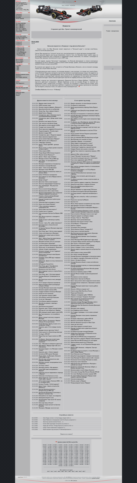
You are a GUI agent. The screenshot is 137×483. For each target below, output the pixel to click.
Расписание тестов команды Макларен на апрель (84, 359)
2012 (48, 471)
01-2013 (81, 446)
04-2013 (65, 446)
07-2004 (55, 461)
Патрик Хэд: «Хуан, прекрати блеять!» (49, 111)
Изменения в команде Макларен (47, 165)
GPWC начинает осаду (45, 105)
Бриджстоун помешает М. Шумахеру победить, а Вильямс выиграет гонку (84, 367)
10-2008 (71, 453)
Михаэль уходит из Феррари (78, 381)
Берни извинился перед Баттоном (48, 136)
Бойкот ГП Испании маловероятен (48, 174)
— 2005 (17, 68)
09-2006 (60, 457)
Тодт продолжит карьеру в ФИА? (48, 295)
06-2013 (55, 446)
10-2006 (55, 457)
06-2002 (60, 465)
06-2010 (60, 450)
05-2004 (65, 461)
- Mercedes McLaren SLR (21, 87)
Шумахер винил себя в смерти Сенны (48, 190)
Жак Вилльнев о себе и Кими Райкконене (82, 145)
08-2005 (81, 458)
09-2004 (44, 461)
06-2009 (76, 451)
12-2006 (44, 457)
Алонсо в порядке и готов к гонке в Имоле (82, 247)
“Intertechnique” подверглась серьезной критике (83, 147)
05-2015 (60, 444)
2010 (55, 471)
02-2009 (50, 453)
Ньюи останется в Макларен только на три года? (84, 214)
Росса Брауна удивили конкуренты (48, 301)
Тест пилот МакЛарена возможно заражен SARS (83, 374)
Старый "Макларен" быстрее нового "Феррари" (83, 156)
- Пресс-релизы (19, 5)
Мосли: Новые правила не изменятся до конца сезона (85, 203)
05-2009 (81, 451)
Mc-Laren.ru (74, 480)
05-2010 (65, 450)
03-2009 (44, 453)
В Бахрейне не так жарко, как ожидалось (50, 395)
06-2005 (44, 460)
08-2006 (65, 457)
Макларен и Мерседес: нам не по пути (49, 408)
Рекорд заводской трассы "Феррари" (80, 383)
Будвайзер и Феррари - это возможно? (81, 141)
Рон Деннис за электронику (78, 105)
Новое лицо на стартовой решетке (80, 231)
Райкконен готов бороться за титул (48, 375)
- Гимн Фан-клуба (20, 39)
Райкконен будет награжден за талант (49, 202)
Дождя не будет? (43, 180)
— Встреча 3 (18, 43)
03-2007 (76, 456)
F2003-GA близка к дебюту (78, 135)
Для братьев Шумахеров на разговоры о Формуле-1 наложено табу (50, 393)
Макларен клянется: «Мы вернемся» (48, 367)
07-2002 (87, 464)
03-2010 (76, 450)
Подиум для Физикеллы (77, 293)
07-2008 (87, 453)
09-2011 (50, 449)
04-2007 (71, 456)
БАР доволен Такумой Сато (46, 264)
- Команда (18, 17)
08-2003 (65, 463)
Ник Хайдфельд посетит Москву (79, 310)
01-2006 (55, 458)
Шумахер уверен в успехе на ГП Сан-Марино (82, 245)
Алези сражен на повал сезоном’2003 (81, 252)
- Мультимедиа (19, 61)
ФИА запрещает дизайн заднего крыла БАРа (51, 312)
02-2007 (81, 456)
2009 (59, 471)
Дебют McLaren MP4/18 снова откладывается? (83, 336)
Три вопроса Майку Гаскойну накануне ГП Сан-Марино (85, 241)
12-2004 (76, 460)
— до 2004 (18, 65)
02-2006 (50, 458)
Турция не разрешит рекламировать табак (50, 245)
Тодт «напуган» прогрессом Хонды (48, 123)
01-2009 (55, 453)
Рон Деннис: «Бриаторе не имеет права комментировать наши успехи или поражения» (49, 340)
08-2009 (65, 451)
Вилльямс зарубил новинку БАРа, (48, 289)
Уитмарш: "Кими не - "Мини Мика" (80, 217)
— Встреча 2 (18, 42)
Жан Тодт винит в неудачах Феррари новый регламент (85, 338)
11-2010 (50, 450)
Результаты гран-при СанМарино (80, 199)
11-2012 (44, 447)
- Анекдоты (18, 75)
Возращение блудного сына (46, 397)
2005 (73, 471)
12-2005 (60, 458)
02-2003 (50, 464)
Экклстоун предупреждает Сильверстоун (49, 183)
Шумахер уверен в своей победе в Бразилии (82, 370)
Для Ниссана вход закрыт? (46, 306)
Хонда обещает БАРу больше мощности (49, 153)
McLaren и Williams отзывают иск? (80, 289)
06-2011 (65, 449)
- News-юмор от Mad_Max (22, 9)
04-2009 (87, 451)
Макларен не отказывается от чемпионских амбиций (85, 113)
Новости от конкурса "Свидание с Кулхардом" (83, 296)
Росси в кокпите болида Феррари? (48, 189)
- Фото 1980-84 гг (20, 26)
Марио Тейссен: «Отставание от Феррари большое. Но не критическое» (49, 321)
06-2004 (60, 461)
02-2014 (44, 446)
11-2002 (66, 464)
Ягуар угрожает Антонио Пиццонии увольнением (84, 133)
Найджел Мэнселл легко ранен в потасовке (82, 149)
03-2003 (44, 464)
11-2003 (50, 463)
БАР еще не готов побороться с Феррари (49, 310)
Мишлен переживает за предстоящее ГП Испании (84, 189)
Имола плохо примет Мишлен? (47, 204)
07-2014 (76, 444)
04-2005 (55, 460)
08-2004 (50, 461)
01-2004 (87, 461)
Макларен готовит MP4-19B (46, 169)
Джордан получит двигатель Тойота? (49, 330)
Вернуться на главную (66, 434)
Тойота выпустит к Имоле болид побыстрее (50, 332)
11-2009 (50, 451)
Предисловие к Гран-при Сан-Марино (80, 278)
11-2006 (50, 457)
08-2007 (50, 456)
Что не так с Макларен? (45, 299)
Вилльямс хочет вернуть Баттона (48, 121)
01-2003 (55, 464)
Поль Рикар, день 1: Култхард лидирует (49, 274)
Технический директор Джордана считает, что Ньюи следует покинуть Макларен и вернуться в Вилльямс (85, 211)
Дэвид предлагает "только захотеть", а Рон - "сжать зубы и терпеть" (50, 378)
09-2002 (76, 464)
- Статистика (18, 31)
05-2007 (65, 456)
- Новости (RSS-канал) (21, 4)
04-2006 (87, 457)
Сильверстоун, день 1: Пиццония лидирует (50, 135)
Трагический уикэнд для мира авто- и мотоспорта (84, 158)
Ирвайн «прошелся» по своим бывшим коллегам (84, 103)
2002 (83, 471)
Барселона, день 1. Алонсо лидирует (48, 352)
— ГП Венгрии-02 (19, 48)
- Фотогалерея (19, 59)
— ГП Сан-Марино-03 (20, 52)
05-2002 (65, 465)
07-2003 (71, 463)
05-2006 (81, 457)
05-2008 (50, 454)
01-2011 (86, 449)
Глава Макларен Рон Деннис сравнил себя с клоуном (85, 357)
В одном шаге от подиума (46, 211)
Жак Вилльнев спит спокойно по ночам (81, 139)
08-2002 (81, 464)
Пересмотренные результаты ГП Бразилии (82, 342)
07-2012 (55, 447)
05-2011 (71, 449)
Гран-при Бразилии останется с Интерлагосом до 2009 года (47, 390)
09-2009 (60, 451)
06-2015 (55, 444)
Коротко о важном (76, 225)
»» (70, 418)
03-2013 (71, 446)
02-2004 (81, 461)
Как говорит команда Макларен (79, 254)
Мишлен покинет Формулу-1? (46, 154)
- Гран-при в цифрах (20, 28)
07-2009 (71, 451)
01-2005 (71, 460)
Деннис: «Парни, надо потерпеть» (48, 156)
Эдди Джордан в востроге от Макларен (81, 205)
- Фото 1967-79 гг (20, 24)
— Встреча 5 (18, 45)
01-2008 (71, 454)
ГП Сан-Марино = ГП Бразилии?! (79, 223)
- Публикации (19, 8)
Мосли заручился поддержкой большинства (50, 129)
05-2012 (65, 447)
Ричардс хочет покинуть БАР (46, 127)
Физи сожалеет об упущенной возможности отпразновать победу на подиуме (82, 299)
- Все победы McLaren (21, 30)
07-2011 (60, 449)
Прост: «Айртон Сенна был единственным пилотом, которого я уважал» (50, 239)
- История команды (20, 23)
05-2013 (60, 446)
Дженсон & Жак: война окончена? (80, 154)
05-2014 (87, 444)
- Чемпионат (18, 14)
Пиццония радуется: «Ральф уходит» (49, 131)
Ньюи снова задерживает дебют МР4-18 (81, 160)
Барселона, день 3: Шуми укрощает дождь (50, 308)
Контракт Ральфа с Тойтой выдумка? (49, 384)
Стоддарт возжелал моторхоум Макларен (50, 291)
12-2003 (44, 463)
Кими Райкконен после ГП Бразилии (80, 354)
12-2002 (60, 464)
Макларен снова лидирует (78, 308)
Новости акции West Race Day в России (81, 291)
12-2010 (44, 450)
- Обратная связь (20, 92)
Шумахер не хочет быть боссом (47, 269)
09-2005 (76, 458)
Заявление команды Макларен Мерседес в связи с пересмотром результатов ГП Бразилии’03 (84, 302)
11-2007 (81, 454)
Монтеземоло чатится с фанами (79, 277)
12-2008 (60, 453)
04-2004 (71, 461)
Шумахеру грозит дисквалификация (80, 219)
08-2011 (55, 449)
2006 (69, 471)
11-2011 (45, 449)
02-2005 (66, 460)
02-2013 (76, 446)
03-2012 (71, 447)
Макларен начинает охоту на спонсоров (49, 241)
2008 (62, 471)
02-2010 (81, 450)
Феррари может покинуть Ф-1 (46, 103)
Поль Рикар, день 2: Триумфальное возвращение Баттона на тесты (48, 266)
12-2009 (44, 451)
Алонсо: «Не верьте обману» (78, 260)
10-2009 (55, 451)
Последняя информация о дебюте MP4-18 (82, 318)
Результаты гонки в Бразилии (79, 361)
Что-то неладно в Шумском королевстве (49, 282)
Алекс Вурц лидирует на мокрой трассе (81, 326)
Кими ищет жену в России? (46, 402)
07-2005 (87, 458)
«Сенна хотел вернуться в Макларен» (49, 233)
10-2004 (87, 460)
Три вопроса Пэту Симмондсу (78, 227)
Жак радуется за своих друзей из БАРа (49, 125)
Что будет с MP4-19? (44, 334)
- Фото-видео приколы (21, 77)
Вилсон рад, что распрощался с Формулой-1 (50, 247)
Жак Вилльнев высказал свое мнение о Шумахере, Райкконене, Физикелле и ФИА (84, 234)
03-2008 (60, 454)
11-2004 (81, 460)
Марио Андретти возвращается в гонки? (81, 143)
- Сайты (17, 81)
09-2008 (76, 453)
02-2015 (65, 444)
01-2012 (81, 447)
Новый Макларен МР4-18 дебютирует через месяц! (84, 239)
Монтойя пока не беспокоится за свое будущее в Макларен (49, 359)
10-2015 (50, 444)
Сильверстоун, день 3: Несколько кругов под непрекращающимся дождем (50, 115)
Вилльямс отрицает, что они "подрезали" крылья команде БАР (49, 252)
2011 (52, 471)
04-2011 (76, 449)
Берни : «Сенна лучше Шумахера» (48, 167)
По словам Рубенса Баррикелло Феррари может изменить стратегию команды (83, 376)
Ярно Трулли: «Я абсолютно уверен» (80, 243)
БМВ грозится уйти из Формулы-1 (48, 140)
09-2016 (44, 444)
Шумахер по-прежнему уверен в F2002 (81, 271)
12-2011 (87, 447)
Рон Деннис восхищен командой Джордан (82, 331)
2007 (66, 471)
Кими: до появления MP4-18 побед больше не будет (84, 137)
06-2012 (60, 447)
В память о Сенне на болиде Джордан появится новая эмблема (49, 196)
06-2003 (76, 463)
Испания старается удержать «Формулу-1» (50, 107)
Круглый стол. (74, 201)
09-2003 (60, 463)
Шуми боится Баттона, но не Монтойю (49, 109)
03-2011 (81, 449)
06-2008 (44, 454)
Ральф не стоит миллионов (46, 293)
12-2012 (87, 446)
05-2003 (81, 463)
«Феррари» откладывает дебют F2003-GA (82, 295)
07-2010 (55, 450)
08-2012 (50, 447)
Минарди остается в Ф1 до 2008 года (49, 158)
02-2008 (66, 454)
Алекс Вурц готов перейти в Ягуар (80, 125)
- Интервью (18, 7)
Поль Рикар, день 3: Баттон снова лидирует (50, 231)
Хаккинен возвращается (77, 379)
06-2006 (76, 457)
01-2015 (71, 444)
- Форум (17, 95)
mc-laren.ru (69, 477)
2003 (80, 471)
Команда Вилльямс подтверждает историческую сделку (86, 256)
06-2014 (81, 444)
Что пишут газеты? (44, 365)
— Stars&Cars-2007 (20, 53)
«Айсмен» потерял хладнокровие (47, 249)
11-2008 (66, 453)
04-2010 (71, 450)
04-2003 (87, 463)
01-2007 (87, 456)
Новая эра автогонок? (77, 324)
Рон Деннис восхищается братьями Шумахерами (84, 191)
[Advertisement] (66, 34)
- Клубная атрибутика (21, 37)
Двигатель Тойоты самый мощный (48, 181)
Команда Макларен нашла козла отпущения (51, 287)
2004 (76, 471)
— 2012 (17, 69)
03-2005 (60, 460)
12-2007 (76, 454)
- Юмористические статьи (22, 74)
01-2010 (87, 450)
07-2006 (71, 457)
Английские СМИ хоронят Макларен (48, 354)
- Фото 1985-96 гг (20, 27)
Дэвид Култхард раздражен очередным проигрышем (85, 356)
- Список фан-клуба (20, 36)
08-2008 (81, 453)
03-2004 (76, 461)
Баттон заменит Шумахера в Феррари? (49, 138)
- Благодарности (19, 83)
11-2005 (66, 458)
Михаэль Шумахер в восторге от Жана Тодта (83, 322)
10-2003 (55, 463)
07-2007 (55, 456)
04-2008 (55, 454)
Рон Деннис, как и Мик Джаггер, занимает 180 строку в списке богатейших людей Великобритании (85, 122)
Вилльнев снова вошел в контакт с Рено (81, 221)
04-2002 (71, 465)
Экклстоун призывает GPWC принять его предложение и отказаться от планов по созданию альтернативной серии (85, 163)
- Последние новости (20, 2)
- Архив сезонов (19, 18)
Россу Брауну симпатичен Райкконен (49, 297)
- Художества (18, 62)
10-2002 (71, 464)
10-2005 (71, 458)
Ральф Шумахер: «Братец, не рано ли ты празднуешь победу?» (50, 324)
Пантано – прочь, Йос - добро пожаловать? (50, 223)
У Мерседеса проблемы (45, 142)
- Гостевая (18, 93)
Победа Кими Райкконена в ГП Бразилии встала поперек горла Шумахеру (83, 334)
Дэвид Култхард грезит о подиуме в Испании (83, 184)
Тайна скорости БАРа (44, 151)
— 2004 (17, 67)
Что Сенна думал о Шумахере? (47, 243)
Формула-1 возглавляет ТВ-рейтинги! (81, 320)
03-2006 (44, 458)
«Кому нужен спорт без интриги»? (48, 209)
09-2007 (44, 456)
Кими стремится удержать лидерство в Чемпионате (84, 182)
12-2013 (50, 446)
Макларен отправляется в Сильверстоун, (50, 163)
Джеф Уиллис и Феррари (45, 113)
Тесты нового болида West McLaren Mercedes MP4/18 (85, 372)
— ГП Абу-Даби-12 (20, 55)
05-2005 (50, 460)
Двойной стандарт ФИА (45, 133)
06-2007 (60, 456)
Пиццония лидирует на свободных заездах (82, 215)
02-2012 (76, 447)
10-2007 (87, 454)
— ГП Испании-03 (19, 51)
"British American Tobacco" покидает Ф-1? (82, 229)
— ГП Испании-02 (19, 49)
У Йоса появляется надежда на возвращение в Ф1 (47, 207)
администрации (95, 478)
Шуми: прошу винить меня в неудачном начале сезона (85, 280)
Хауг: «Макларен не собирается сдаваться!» (50, 343)
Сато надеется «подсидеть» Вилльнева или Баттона (84, 258)
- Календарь (18, 15)
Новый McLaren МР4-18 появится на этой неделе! (84, 340)
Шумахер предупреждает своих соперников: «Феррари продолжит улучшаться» (50, 193)
